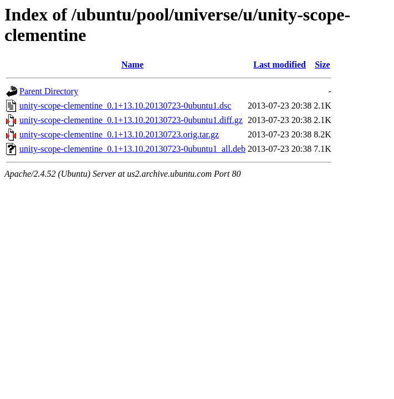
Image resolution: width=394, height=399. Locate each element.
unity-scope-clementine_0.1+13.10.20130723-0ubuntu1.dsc (125, 105)
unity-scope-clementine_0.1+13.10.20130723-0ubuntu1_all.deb (132, 149)
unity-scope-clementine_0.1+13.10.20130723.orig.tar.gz (119, 134)
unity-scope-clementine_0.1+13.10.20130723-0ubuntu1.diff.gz (131, 120)
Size (322, 64)
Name (132, 64)
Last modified (279, 64)
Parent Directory (48, 91)
